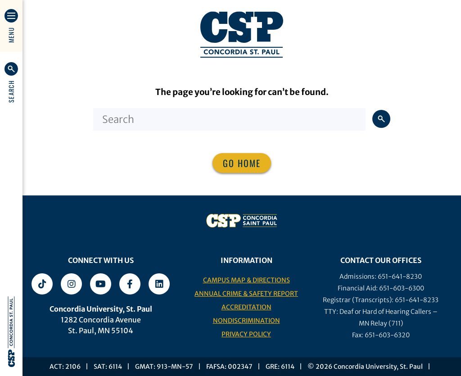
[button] (11, 82)
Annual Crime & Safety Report (246, 294)
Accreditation (246, 307)
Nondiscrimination (246, 321)
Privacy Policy (246, 334)
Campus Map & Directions (246, 280)
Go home (242, 163)
